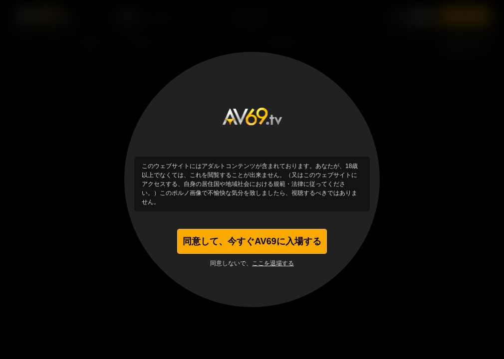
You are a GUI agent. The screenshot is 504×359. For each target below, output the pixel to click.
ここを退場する (273, 263)
